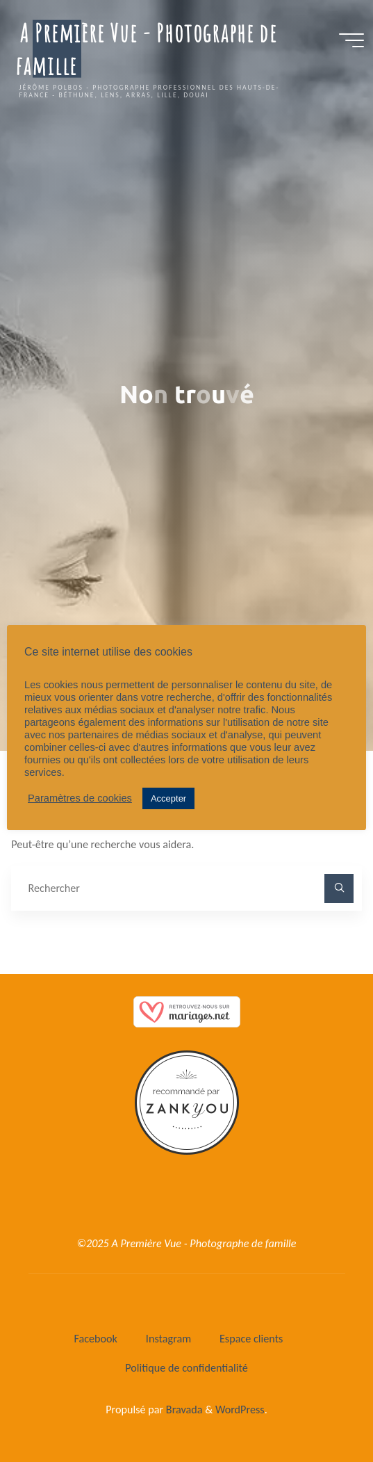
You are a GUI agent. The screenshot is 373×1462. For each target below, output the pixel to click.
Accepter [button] (168, 798)
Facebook (95, 1338)
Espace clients (251, 1338)
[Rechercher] (339, 888)
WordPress (240, 1409)
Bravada (182, 1409)
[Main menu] (351, 40)
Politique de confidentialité (186, 1367)
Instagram (168, 1338)
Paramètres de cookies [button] (80, 798)
